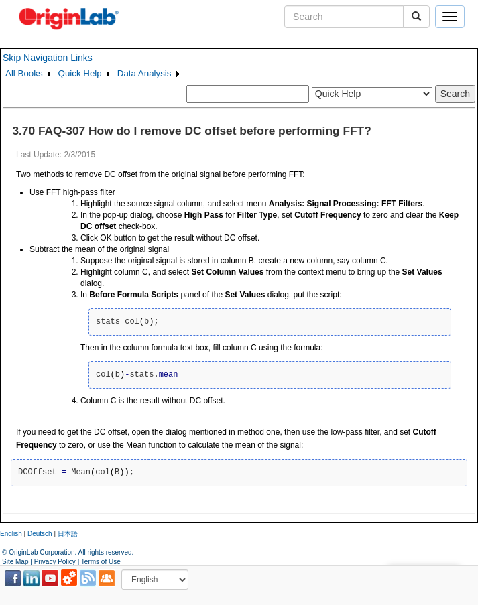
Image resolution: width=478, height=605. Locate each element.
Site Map (15, 561)
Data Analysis (144, 73)
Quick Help (80, 73)
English (11, 533)
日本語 (68, 533)
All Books (24, 73)
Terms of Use (101, 561)
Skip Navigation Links (48, 57)
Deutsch (39, 533)
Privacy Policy (55, 561)
